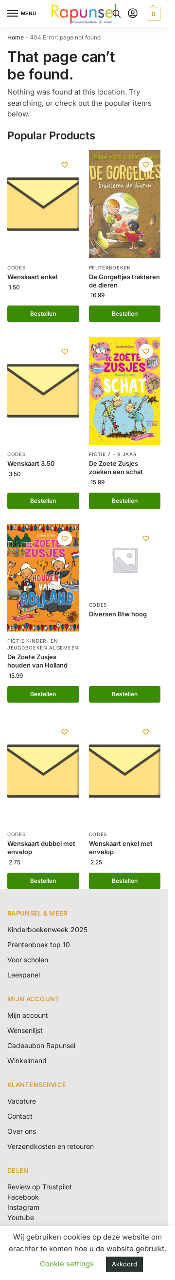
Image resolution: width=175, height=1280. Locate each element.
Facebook (23, 1197)
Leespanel (23, 975)
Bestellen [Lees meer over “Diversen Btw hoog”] (125, 694)
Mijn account (27, 1015)
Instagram (23, 1207)
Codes (16, 267)
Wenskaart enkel (32, 277)
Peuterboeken (110, 267)
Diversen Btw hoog (118, 614)
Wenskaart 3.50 (31, 463)
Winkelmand (27, 1060)
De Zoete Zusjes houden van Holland (37, 661)
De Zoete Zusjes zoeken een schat (116, 467)
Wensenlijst (25, 1030)
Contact (20, 1116)
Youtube (20, 1217)
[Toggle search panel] (117, 13)
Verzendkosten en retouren (50, 1146)
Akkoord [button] (124, 1264)
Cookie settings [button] (67, 1263)
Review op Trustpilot (39, 1187)
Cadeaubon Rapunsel (41, 1045)
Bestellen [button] (43, 313)
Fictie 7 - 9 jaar (113, 454)
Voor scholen (27, 959)
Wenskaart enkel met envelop (121, 848)
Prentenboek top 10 (38, 944)
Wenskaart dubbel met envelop (41, 848)
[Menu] (21, 13)
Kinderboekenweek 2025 (47, 929)
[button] (152, 13)
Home (15, 37)
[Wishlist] (64, 164)
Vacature (21, 1101)
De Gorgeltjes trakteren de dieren (124, 281)
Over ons (21, 1131)
